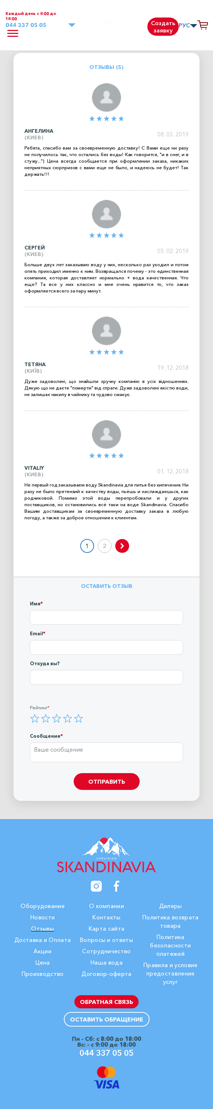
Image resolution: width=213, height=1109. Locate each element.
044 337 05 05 (25, 25)
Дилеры (170, 906)
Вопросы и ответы (106, 939)
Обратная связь (106, 1001)
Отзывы (42, 928)
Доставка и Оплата (42, 939)
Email (36, 633)
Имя (35, 603)
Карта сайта (107, 928)
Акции (42, 951)
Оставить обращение (106, 1019)
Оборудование (42, 906)
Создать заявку (163, 26)
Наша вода (106, 962)
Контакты (106, 917)
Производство (43, 973)
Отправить (106, 781)
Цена (42, 962)
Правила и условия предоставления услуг (170, 973)
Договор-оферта (106, 973)
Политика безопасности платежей (170, 945)
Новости (42, 917)
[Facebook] (116, 886)
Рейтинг (38, 707)
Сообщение (45, 736)
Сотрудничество (106, 951)
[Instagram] (96, 886)
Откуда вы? (45, 663)
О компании (106, 906)
